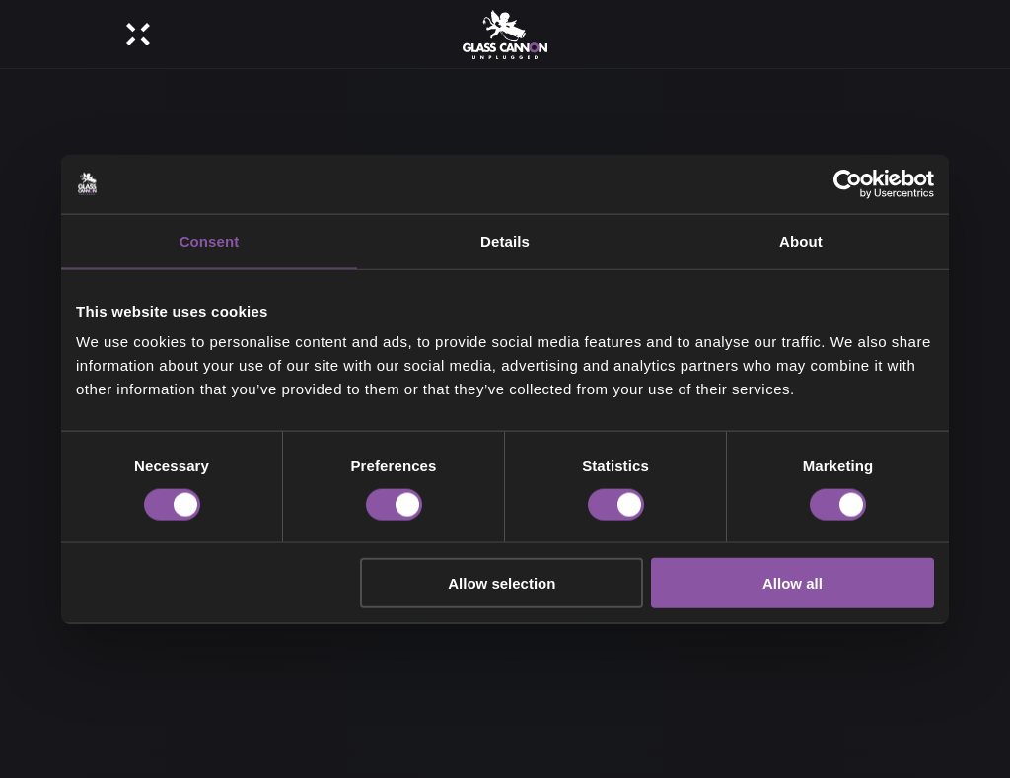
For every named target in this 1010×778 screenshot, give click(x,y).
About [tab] (801, 240)
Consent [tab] (210, 240)
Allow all (792, 583)
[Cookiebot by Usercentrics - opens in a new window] (847, 183)
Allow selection (501, 583)
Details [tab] (505, 240)
